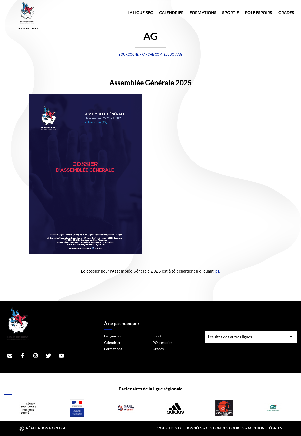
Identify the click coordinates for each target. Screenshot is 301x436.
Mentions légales (265, 428)
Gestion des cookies (225, 428)
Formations (113, 349)
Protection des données (178, 428)
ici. (217, 271)
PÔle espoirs (162, 343)
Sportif (158, 336)
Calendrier (112, 343)
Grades (158, 349)
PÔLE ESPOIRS (258, 12)
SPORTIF (230, 12)
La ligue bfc (113, 336)
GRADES (286, 12)
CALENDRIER (171, 12)
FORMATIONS (203, 12)
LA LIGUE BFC (140, 12)
